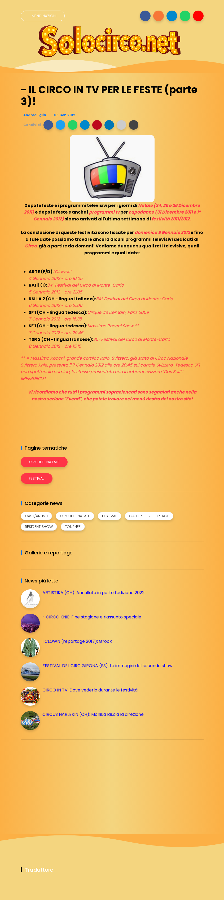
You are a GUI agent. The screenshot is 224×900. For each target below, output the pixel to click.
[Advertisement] (60, 781)
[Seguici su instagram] (158, 16)
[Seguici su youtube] (198, 16)
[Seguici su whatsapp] (185, 16)
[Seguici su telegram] (171, 16)
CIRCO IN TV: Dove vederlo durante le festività (90, 690)
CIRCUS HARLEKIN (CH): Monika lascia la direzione (93, 714)
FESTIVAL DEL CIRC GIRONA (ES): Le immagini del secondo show (107, 666)
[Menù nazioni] (43, 16)
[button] (48, 125)
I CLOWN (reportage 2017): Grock (77, 641)
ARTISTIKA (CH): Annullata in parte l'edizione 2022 (93, 593)
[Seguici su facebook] (145, 16)
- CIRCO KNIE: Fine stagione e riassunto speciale (91, 617)
